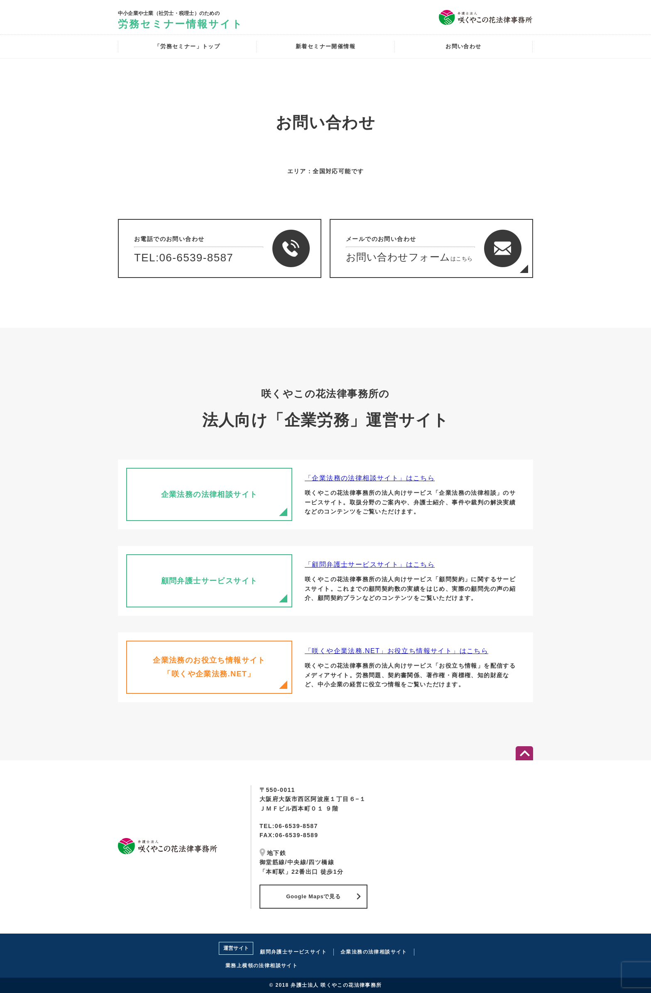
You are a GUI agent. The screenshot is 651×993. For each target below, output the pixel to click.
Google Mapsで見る (313, 896)
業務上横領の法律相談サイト (261, 965)
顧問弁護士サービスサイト (293, 952)
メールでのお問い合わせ (437, 254)
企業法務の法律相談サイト (373, 952)
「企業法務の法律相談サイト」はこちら (370, 478)
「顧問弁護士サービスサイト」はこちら (370, 564)
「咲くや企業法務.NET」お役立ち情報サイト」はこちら (396, 650)
